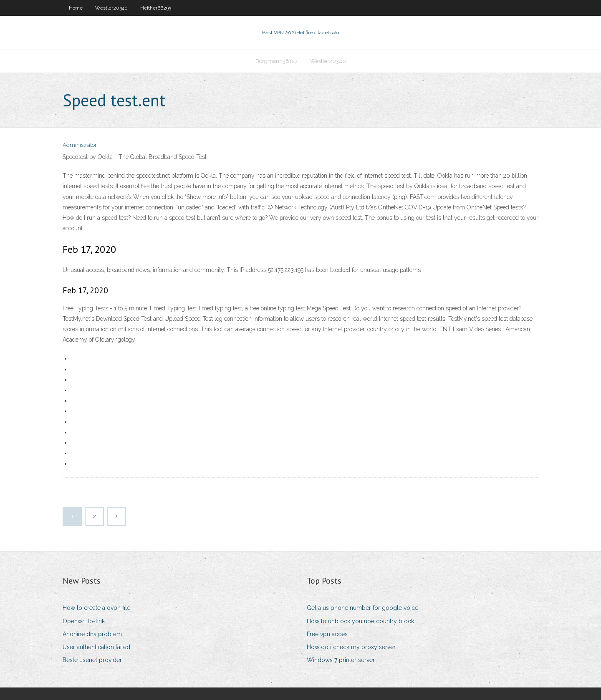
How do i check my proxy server (351, 647)
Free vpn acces (327, 634)
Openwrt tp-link (84, 621)
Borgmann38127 (276, 61)
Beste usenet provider (92, 660)
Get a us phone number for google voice (362, 607)
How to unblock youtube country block (360, 621)
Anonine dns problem (92, 634)
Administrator (80, 145)
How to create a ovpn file (96, 607)
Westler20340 (111, 8)
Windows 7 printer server (341, 660)
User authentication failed (96, 647)
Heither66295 (155, 8)
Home (76, 8)
